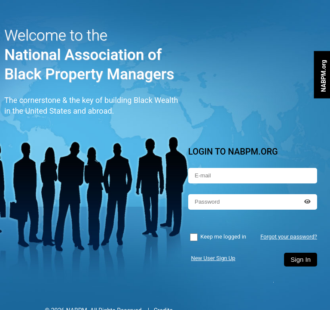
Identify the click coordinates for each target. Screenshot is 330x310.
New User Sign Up (213, 258)
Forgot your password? (288, 236)
